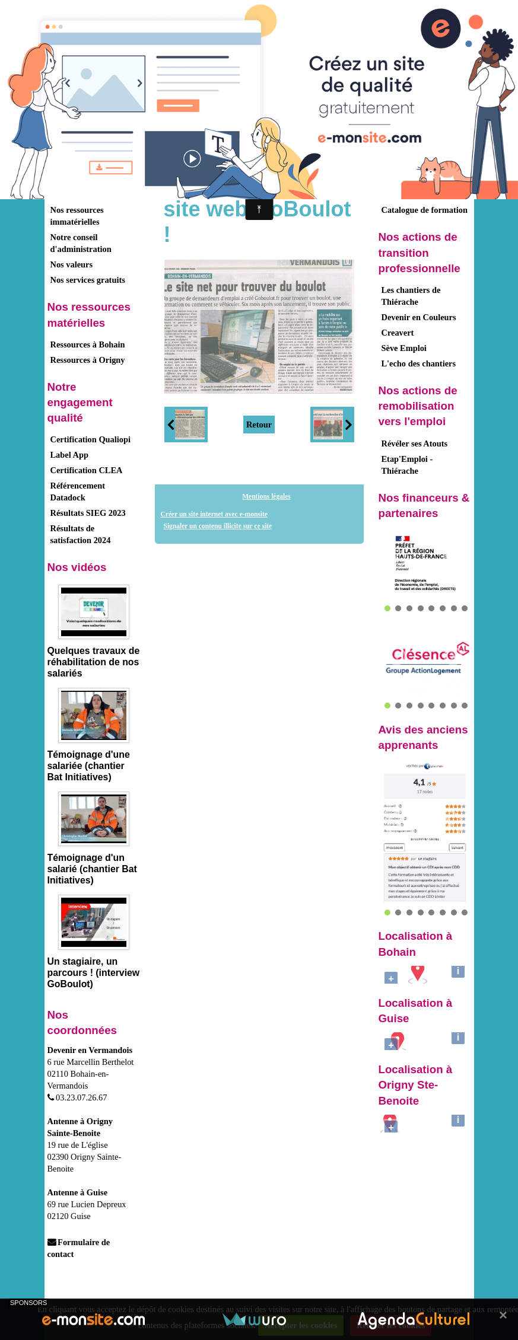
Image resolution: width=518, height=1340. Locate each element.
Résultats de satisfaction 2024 (80, 534)
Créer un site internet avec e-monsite (214, 514)
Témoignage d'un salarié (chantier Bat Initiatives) (92, 869)
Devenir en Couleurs (419, 317)
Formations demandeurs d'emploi (421, 173)
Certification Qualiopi (90, 439)
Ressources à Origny (87, 360)
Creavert (398, 332)
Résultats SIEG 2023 (88, 513)
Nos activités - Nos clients (83, 188)
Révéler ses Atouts (415, 443)
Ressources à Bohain (87, 344)
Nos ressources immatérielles (77, 215)
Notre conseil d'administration (81, 243)
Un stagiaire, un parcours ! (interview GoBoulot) (93, 972)
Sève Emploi (404, 348)
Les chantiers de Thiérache (411, 296)
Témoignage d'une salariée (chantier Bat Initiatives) (88, 765)
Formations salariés (417, 194)
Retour (259, 424)
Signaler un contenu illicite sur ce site (218, 525)
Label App (69, 455)
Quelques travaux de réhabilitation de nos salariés (93, 662)
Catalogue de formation (425, 210)
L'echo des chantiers (419, 363)
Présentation (73, 167)
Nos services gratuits (87, 280)
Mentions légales (266, 496)
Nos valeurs (71, 264)
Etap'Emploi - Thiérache (407, 465)
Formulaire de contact (78, 1248)
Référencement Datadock (77, 491)
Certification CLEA (86, 470)
